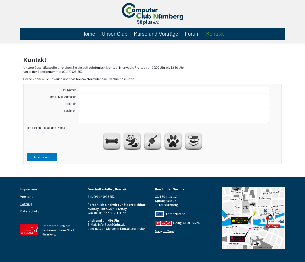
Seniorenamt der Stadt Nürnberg (58, 232)
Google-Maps (164, 231)
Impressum (28, 189)
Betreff (70, 103)
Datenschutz (29, 211)
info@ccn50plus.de (112, 224)
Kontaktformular (132, 228)
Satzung (26, 204)
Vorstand (26, 196)
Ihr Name (69, 90)
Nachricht (70, 110)
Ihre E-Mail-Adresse (62, 96)
